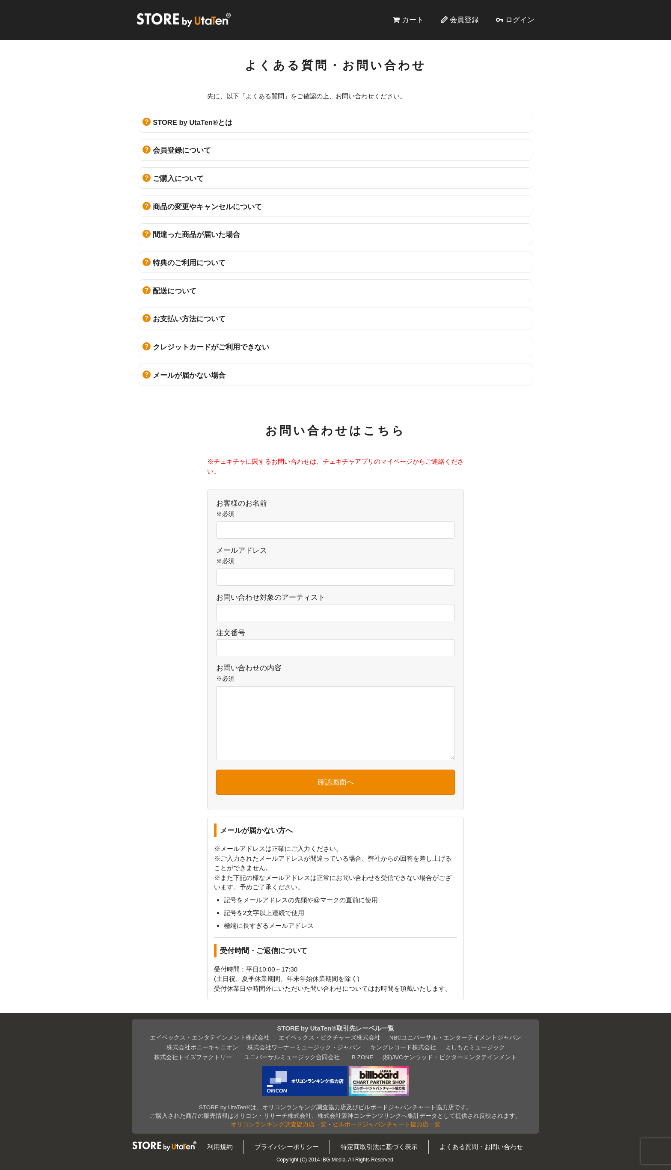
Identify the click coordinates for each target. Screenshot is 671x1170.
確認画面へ (336, 782)
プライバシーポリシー (287, 1146)
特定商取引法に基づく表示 (379, 1146)
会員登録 (464, 20)
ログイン (519, 20)
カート (413, 20)
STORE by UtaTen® (184, 19)
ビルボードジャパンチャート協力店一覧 (386, 1124)
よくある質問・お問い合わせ (481, 1146)
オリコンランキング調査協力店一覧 (279, 1124)
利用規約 (220, 1146)
